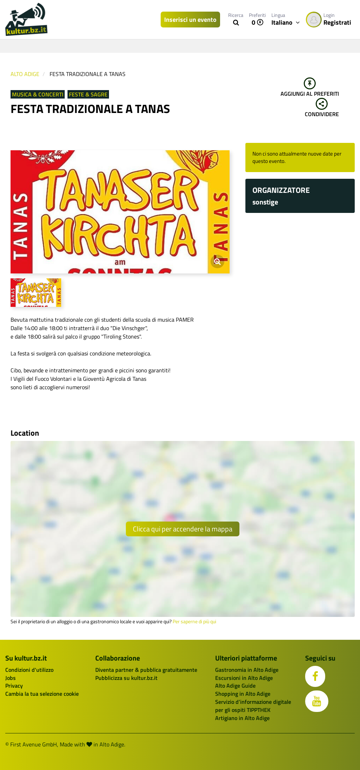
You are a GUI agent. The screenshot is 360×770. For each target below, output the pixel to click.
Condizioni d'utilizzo (29, 669)
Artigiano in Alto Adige (242, 718)
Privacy (14, 685)
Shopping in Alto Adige (242, 693)
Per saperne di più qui (194, 621)
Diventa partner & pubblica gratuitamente (146, 669)
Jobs (10, 678)
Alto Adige (25, 74)
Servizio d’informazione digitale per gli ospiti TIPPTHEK (253, 706)
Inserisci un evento (190, 19)
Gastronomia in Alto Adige (246, 669)
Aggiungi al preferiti (310, 87)
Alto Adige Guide (235, 685)
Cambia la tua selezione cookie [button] (42, 693)
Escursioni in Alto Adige (244, 678)
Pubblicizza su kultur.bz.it (126, 678)
